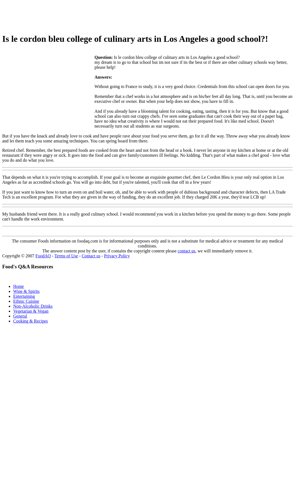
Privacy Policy (117, 256)
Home (18, 286)
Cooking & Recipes (30, 321)
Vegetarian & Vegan (31, 311)
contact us (186, 251)
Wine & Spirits (26, 291)
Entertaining (24, 296)
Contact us (91, 256)
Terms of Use (66, 256)
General (20, 316)
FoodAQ (43, 256)
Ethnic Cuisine (26, 301)
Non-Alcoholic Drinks (33, 306)
